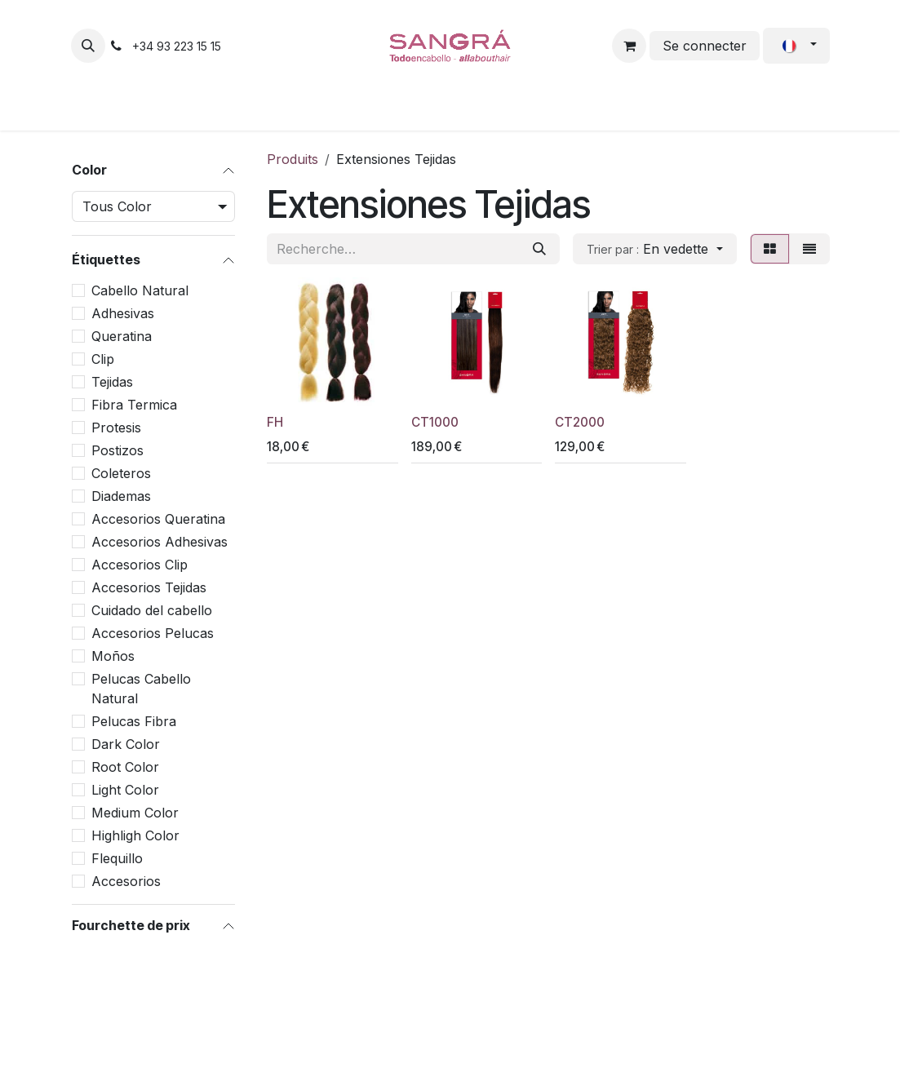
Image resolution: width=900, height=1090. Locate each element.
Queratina (121, 336)
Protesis (116, 427)
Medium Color (135, 812)
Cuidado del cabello (151, 610)
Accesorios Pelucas (152, 633)
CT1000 (434, 422)
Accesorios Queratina (158, 519)
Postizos (117, 450)
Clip (102, 359)
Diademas (121, 496)
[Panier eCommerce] (629, 46)
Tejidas (112, 382)
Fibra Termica (134, 405)
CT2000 (580, 422)
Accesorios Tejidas (148, 587)
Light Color (125, 790)
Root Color (125, 767)
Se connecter (705, 46)
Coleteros (121, 473)
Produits (292, 159)
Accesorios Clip (139, 564)
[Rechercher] (539, 248)
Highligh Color (135, 835)
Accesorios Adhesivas (159, 542)
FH (275, 422)
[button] (88, 46)
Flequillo (117, 858)
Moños (113, 656)
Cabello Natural (139, 290)
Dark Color (125, 744)
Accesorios (126, 881)
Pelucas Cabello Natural (141, 689)
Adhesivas (122, 313)
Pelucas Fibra (133, 721)
